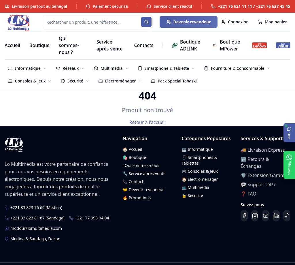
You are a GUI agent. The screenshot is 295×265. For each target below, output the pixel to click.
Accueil (12, 45)
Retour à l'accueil (147, 122)
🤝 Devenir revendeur (143, 189)
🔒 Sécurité (192, 195)
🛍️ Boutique (134, 157)
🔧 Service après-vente (144, 173)
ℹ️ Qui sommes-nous (141, 165)
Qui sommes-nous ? (69, 45)
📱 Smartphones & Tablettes (199, 160)
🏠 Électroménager (199, 179)
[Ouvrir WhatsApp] (289, 165)
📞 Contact (133, 181)
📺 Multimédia (195, 187)
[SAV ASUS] (283, 45)
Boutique (39, 45)
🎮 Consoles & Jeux (199, 171)
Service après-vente (110, 45)
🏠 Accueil (132, 149)
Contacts (143, 45)
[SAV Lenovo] (259, 45)
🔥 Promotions (137, 197)
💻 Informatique (197, 149)
